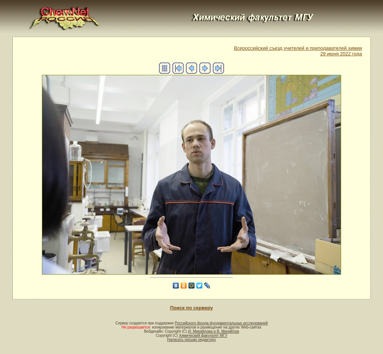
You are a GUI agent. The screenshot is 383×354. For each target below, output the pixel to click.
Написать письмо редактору (191, 340)
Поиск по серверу (191, 308)
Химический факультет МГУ (203, 335)
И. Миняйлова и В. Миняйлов (213, 331)
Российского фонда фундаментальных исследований (221, 323)
